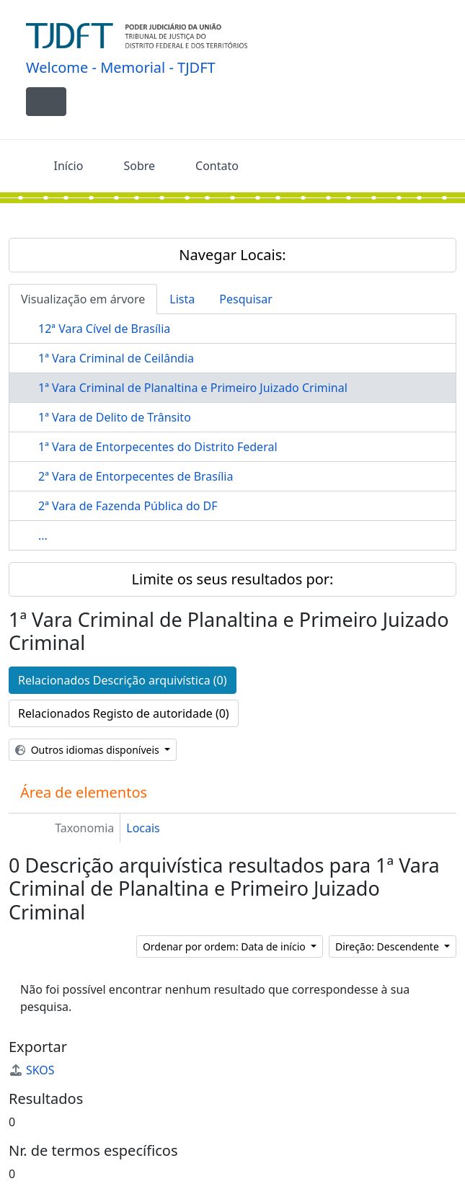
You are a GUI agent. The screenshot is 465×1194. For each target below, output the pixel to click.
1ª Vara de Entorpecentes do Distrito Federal (158, 447)
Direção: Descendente (388, 946)
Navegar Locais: (232, 254)
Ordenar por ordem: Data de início (225, 946)
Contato (217, 166)
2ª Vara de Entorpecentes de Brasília (135, 476)
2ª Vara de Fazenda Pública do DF (128, 506)
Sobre (139, 166)
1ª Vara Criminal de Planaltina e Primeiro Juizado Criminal (192, 388)
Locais (143, 828)
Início (69, 166)
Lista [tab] (182, 299)
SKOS (32, 1070)
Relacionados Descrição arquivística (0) (122, 680)
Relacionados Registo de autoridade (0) (123, 713)
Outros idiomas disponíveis (88, 750)
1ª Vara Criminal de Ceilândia (116, 358)
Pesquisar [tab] (245, 299)
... (43, 535)
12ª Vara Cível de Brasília (104, 329)
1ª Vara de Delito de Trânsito (114, 417)
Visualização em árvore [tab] (83, 299)
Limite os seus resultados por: (233, 579)
